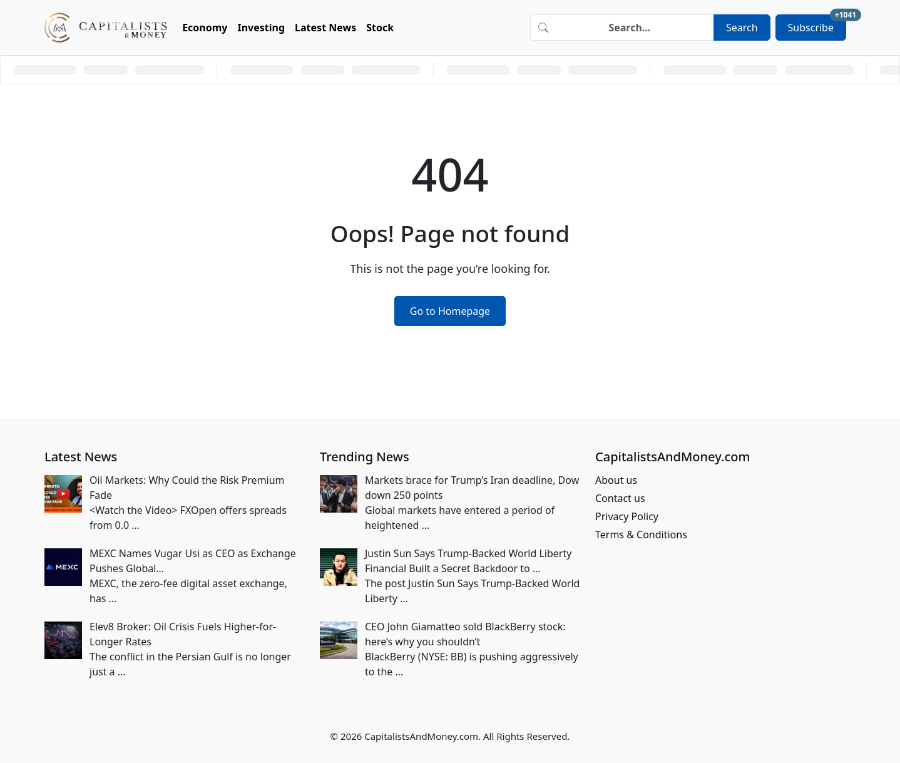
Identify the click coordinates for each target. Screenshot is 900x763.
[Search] (634, 27)
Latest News (325, 27)
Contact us (620, 498)
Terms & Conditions (641, 534)
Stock (380, 27)
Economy (204, 27)
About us (616, 480)
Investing (261, 27)
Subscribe (817, 24)
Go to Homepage (450, 311)
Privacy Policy (626, 516)
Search (742, 27)
